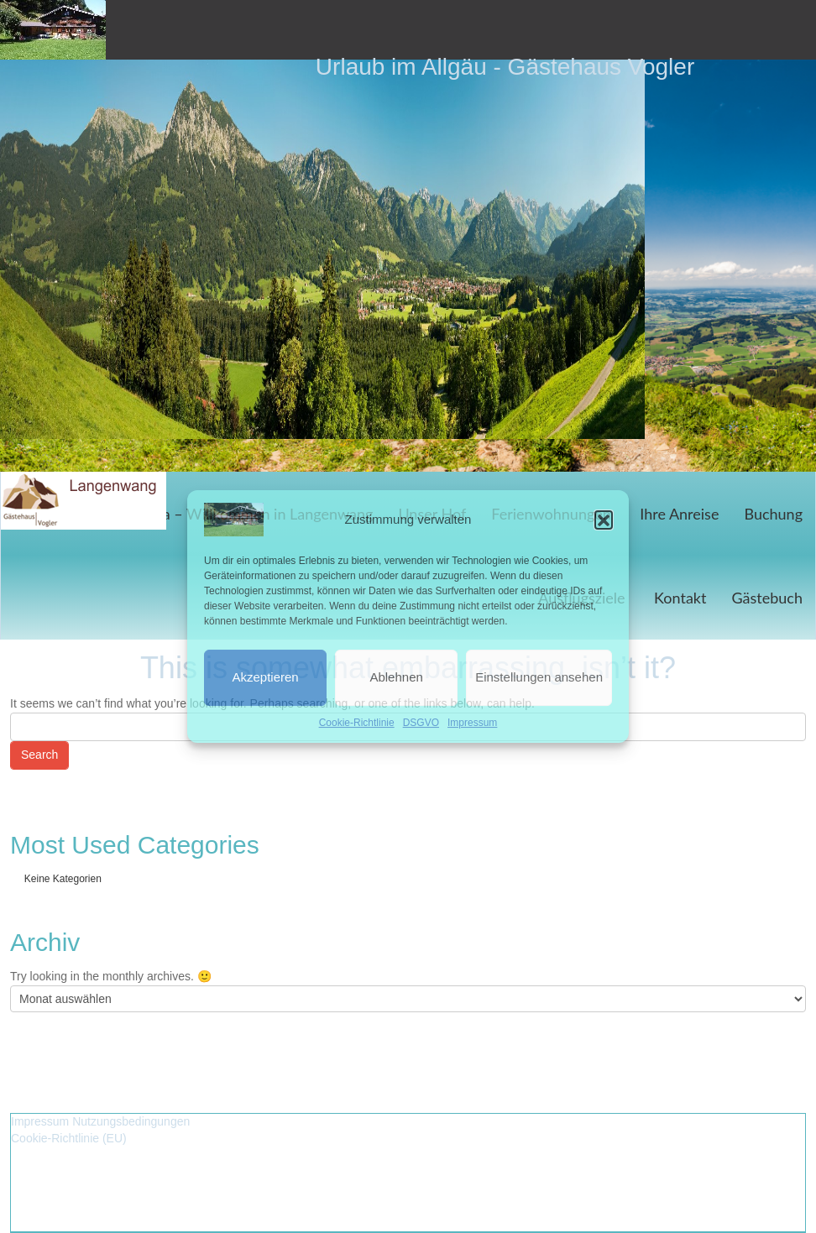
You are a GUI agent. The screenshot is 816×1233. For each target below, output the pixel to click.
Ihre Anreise (679, 513)
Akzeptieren (265, 677)
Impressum (472, 723)
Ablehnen (395, 677)
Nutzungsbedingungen (131, 1121)
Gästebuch (767, 597)
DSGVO (421, 723)
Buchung (773, 513)
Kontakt (680, 597)
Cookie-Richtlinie (357, 723)
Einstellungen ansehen (539, 677)
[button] (603, 519)
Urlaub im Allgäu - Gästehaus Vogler (505, 67)
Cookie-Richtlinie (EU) (69, 1138)
